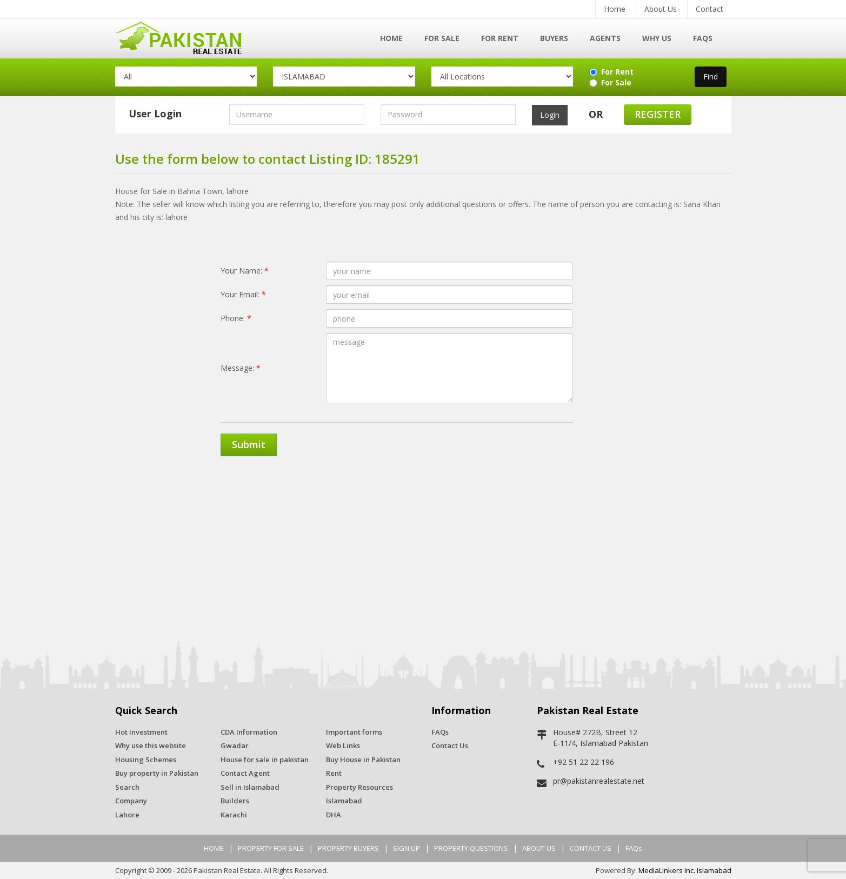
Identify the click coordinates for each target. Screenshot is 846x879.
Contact (709, 9)
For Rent (499, 38)
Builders (235, 800)
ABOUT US (539, 848)
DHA (333, 815)
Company (131, 800)
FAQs (702, 38)
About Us (660, 9)
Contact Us (449, 745)
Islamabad (344, 800)
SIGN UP (406, 848)
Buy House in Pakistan (363, 759)
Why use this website (150, 745)
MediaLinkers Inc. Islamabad (684, 870)
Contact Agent (245, 773)
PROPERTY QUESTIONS (471, 848)
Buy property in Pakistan (156, 773)
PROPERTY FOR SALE (271, 848)
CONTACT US (590, 848)
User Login (155, 113)
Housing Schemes (145, 759)
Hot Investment (141, 732)
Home (614, 9)
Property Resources (359, 787)
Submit (248, 444)
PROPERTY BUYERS (348, 848)
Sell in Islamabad (250, 787)
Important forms (354, 732)
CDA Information (249, 732)
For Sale (441, 38)
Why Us (656, 38)
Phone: (236, 318)
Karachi (234, 815)
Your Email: (243, 294)
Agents (605, 38)
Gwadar (235, 745)
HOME (214, 848)
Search (127, 787)
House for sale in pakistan (265, 759)
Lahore (127, 815)
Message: (241, 368)
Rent (334, 773)
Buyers (554, 38)
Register (658, 114)
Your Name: (245, 270)
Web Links (343, 745)
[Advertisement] (423, 548)
